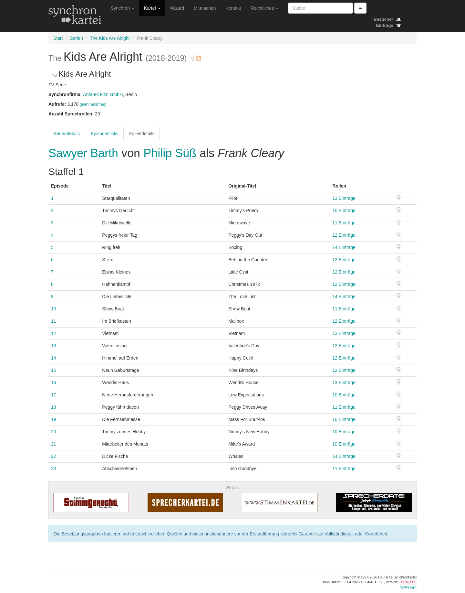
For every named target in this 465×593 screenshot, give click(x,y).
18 (53, 407)
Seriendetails (67, 133)
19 (53, 419)
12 (53, 333)
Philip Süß (169, 153)
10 (53, 308)
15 (53, 370)
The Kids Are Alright (109, 38)
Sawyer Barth (84, 153)
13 (53, 345)
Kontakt (233, 8)
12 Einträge (344, 235)
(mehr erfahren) (93, 104)
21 (53, 444)
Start (58, 38)
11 (53, 321)
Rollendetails (141, 133)
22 (53, 456)
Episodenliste (104, 133)
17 (53, 394)
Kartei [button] (152, 8)
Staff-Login (408, 587)
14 (53, 358)
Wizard (177, 8)
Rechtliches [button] (264, 8)
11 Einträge (344, 222)
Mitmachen (205, 8)
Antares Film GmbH (103, 94)
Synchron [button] (122, 8)
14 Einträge (344, 247)
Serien (76, 38)
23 (53, 468)
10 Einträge (344, 210)
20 (53, 431)
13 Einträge (344, 198)
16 (53, 382)
